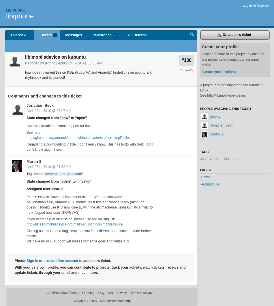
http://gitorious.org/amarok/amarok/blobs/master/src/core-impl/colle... (79, 138)
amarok (51, 174)
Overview (18, 35)
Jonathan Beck (40, 105)
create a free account (61, 261)
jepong (50, 63)
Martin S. (35, 161)
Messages (73, 35)
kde (63, 174)
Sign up (263, 5)
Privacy (121, 292)
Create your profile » (219, 72)
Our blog (88, 292)
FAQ (101, 292)
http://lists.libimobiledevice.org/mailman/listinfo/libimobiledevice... (76, 224)
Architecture (210, 184)
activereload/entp (63, 292)
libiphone (20, 16)
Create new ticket (234, 35)
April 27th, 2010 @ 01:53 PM (49, 167)
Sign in (32, 261)
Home (205, 177)
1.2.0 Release (136, 35)
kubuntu (74, 174)
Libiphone (15, 10)
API (110, 292)
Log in (247, 5)
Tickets (45, 35)
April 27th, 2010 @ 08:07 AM (49, 111)
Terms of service (141, 292)
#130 (186, 60)
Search (192, 35)
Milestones (102, 35)
